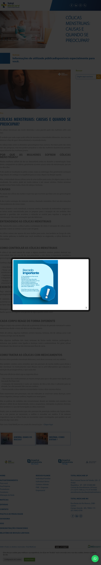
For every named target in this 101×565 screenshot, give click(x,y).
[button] (95, 558)
